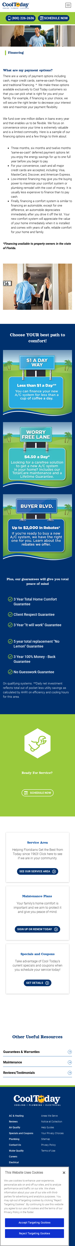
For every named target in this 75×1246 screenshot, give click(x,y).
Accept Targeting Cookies (35, 1222)
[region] (34, 1206)
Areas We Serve (49, 1115)
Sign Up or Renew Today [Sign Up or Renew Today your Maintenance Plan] (37, 929)
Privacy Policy (48, 1145)
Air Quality (14, 1127)
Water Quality (16, 1150)
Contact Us (15, 1145)
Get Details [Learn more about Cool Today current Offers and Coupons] (37, 983)
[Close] (64, 1172)
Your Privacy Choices (52, 1133)
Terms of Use (48, 1150)
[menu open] (68, 5)
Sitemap (45, 1139)
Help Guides (47, 1127)
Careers (13, 1156)
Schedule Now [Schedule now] (54, 18)
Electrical (14, 1162)
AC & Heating (16, 1115)
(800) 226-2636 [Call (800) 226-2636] (21, 18)
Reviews (13, 1121)
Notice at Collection (51, 1121)
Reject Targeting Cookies (34, 1233)
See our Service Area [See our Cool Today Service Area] (37, 871)
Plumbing (14, 1139)
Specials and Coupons (21, 1133)
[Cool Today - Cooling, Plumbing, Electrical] (15, 5)
